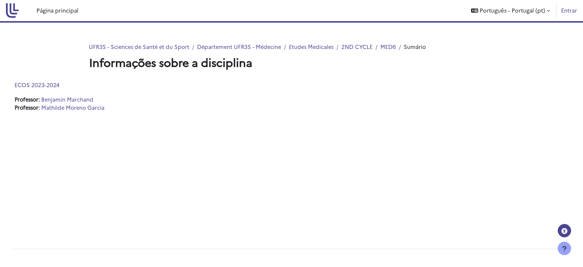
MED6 (396, 47)
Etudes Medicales (317, 47)
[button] (510, 10)
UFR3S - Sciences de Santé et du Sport (140, 47)
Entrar (569, 10)
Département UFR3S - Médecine (243, 47)
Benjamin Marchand (83, 100)
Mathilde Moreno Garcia (89, 108)
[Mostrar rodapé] (564, 248)
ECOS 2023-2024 (50, 85)
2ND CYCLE (364, 47)
